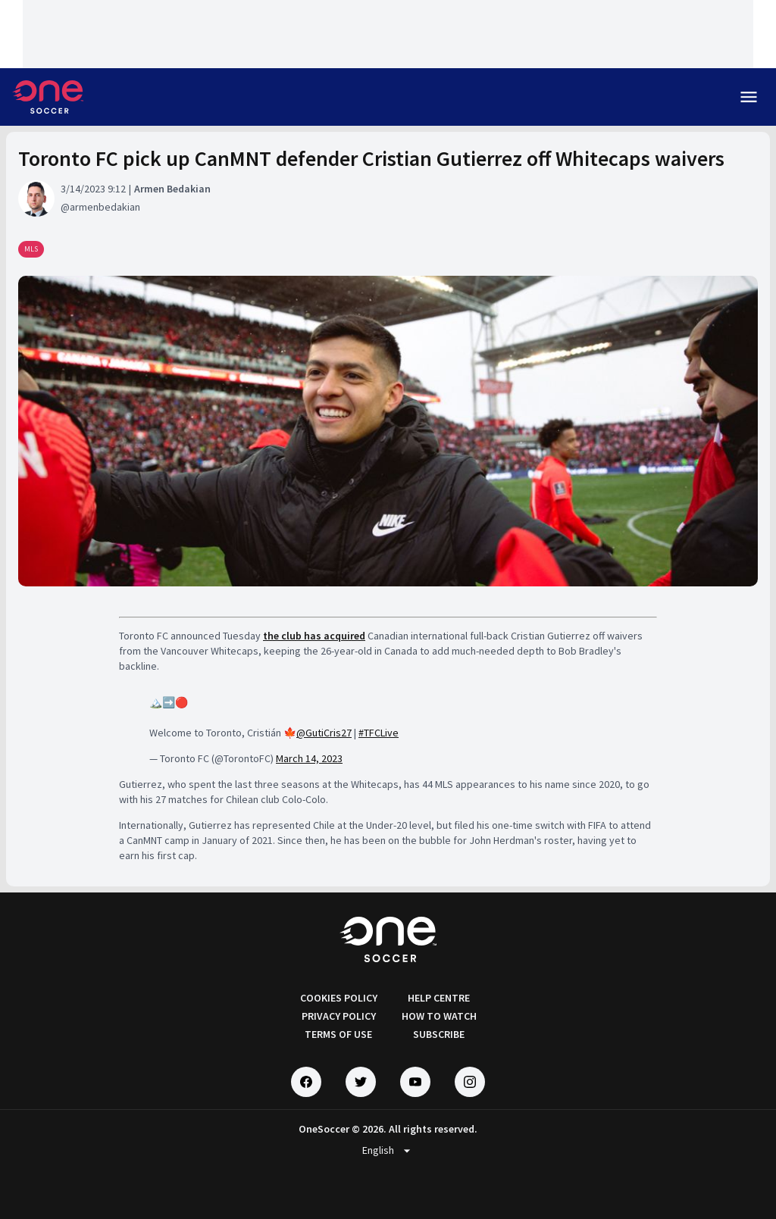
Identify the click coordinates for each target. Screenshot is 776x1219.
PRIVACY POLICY (339, 1016)
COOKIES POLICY (338, 998)
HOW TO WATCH (439, 1016)
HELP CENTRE (439, 998)
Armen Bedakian (172, 188)
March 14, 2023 (309, 758)
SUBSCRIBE (439, 1034)
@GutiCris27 (324, 732)
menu (748, 97)
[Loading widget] (388, 34)
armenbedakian (105, 207)
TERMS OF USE (338, 1034)
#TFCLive (378, 732)
